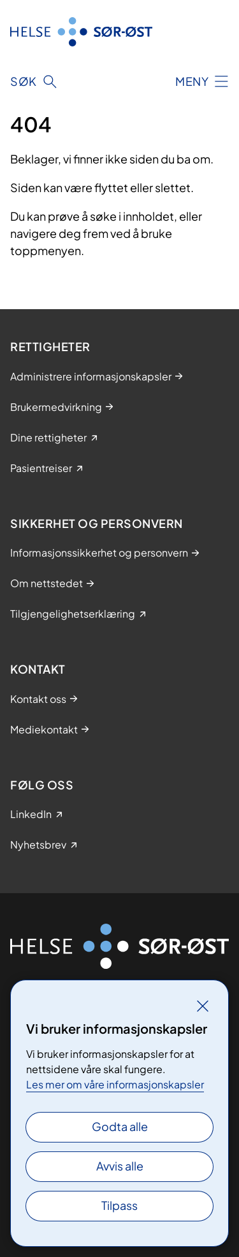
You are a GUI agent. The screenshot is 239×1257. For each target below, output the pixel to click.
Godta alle (120, 1126)
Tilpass (119, 1205)
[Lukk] (202, 1006)
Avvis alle (119, 1165)
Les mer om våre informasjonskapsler (115, 1084)
